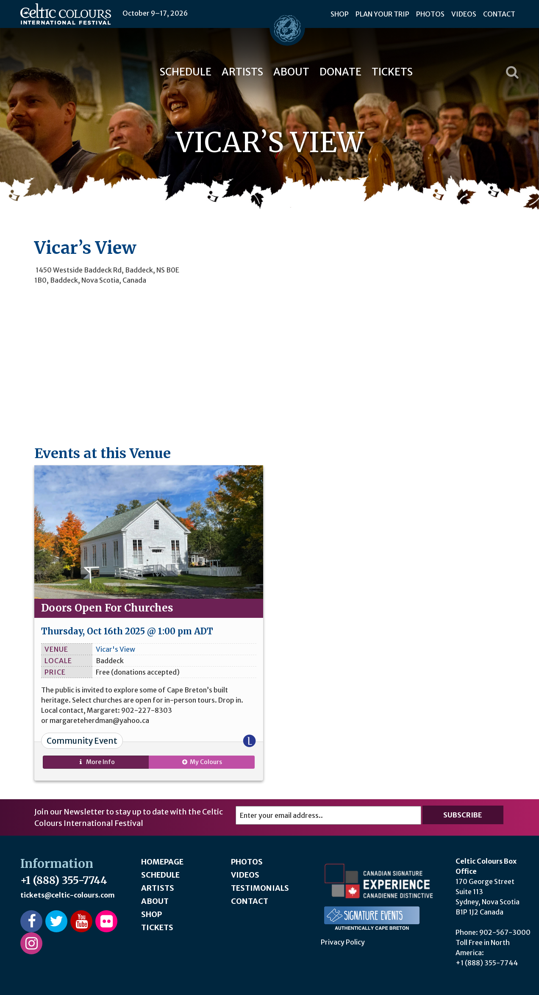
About (291, 71)
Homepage (162, 862)
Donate (340, 71)
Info (96, 762)
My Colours (201, 762)
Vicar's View (115, 649)
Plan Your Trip (382, 14)
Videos (463, 14)
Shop (340, 14)
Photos (430, 14)
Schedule (185, 71)
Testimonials (260, 888)
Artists (242, 71)
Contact (499, 14)
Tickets (392, 71)
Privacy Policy (343, 942)
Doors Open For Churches (107, 607)
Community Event (82, 741)
